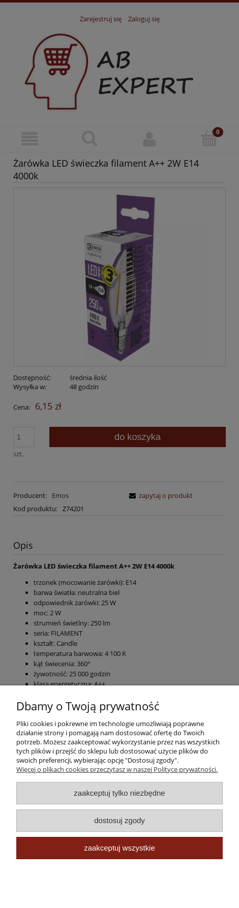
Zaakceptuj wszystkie (119, 847)
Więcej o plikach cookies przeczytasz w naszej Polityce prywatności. (117, 769)
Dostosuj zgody (119, 820)
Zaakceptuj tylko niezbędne (119, 793)
